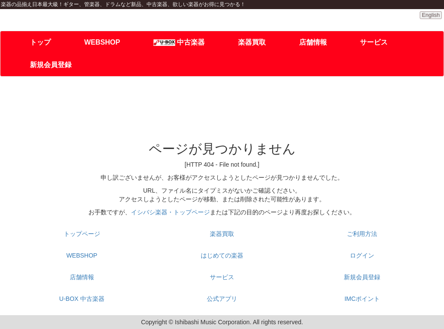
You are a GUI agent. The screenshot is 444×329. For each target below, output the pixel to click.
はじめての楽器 (222, 255)
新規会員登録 (51, 64)
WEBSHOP (102, 42)
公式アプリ (222, 298)
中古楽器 (179, 42)
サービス (374, 42)
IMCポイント (362, 298)
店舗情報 (313, 42)
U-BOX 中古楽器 (81, 298)
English (431, 15)
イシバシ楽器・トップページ (170, 212)
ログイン (362, 255)
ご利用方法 (362, 233)
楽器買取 (252, 42)
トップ (40, 42)
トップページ (82, 233)
